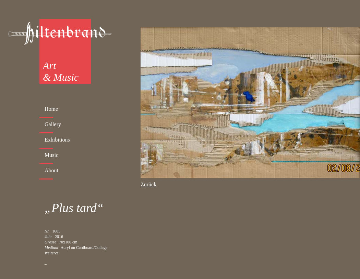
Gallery (53, 124)
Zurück (148, 184)
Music (51, 155)
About (51, 170)
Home (51, 109)
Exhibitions (57, 140)
